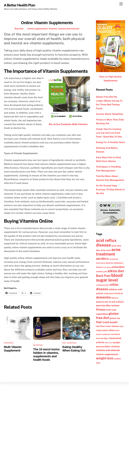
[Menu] (121, 4)
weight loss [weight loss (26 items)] (104, 358)
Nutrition (19, 28)
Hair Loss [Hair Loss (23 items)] (102, 322)
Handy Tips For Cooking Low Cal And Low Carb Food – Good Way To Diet (109, 133)
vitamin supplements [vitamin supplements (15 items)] (107, 354)
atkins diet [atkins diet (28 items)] (115, 271)
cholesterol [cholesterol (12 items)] (109, 293)
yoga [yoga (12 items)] (98, 363)
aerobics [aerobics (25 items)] (102, 258)
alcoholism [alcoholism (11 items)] (113, 259)
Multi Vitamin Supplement (13, 348)
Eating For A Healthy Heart (110, 142)
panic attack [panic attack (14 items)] (108, 330)
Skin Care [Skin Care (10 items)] (108, 342)
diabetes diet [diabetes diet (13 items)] (102, 302)
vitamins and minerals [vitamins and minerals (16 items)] (108, 350)
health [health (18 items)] (114, 322)
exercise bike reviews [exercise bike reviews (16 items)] (107, 305)
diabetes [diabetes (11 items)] (114, 298)
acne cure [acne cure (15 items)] (105, 250)
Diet (64, 343)
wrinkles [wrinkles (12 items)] (117, 359)
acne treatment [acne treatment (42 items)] (108, 251)
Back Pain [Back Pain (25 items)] (103, 276)
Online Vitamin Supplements (47, 22)
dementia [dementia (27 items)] (103, 297)
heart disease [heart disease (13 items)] (112, 326)
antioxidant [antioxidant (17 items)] (118, 266)
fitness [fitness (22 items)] (100, 309)
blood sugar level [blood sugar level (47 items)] (109, 277)
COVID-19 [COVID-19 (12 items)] (118, 293)
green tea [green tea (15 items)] (115, 318)
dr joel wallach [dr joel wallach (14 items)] (116, 301)
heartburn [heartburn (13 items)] (101, 326)
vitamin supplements (37, 28)
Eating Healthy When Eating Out (73, 348)
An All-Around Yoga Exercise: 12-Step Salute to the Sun (110, 189)
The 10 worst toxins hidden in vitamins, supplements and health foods (46, 354)
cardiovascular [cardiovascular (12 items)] (102, 285)
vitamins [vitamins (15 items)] (115, 346)
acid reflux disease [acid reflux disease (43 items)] (106, 242)
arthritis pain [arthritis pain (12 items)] (101, 271)
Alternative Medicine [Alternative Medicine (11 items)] (104, 263)
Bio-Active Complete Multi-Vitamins (68, 124)
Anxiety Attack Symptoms (109, 114)
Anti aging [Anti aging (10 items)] (107, 267)
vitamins (53, 28)
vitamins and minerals (68, 28)
